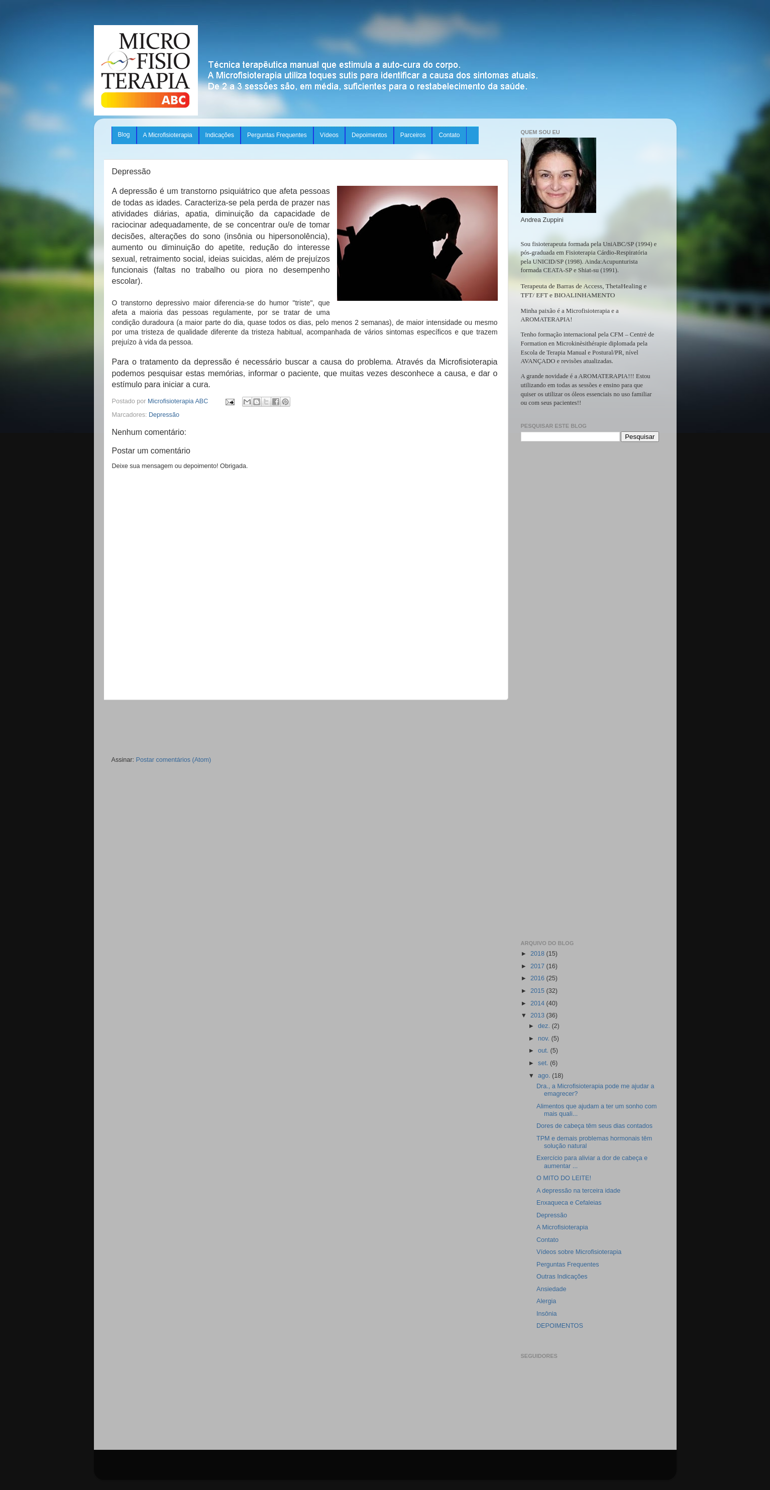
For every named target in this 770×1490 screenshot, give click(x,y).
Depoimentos (369, 135)
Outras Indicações (562, 1276)
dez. (545, 1025)
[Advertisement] (304, 728)
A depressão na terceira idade (578, 1190)
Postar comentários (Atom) (173, 759)
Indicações (219, 135)
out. (544, 1050)
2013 (538, 1015)
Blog (124, 134)
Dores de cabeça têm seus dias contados (594, 1125)
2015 (538, 990)
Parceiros (413, 135)
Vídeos (329, 135)
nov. (544, 1038)
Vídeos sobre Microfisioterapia (578, 1251)
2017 (538, 966)
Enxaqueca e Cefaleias (569, 1202)
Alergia (546, 1301)
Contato (449, 135)
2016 (538, 978)
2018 (538, 953)
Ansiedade (551, 1289)
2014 (538, 1003)
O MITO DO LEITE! (563, 1178)
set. (544, 1063)
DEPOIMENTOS (559, 1325)
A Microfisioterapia (167, 135)
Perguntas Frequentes (277, 135)
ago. (545, 1075)
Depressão (164, 414)
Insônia (546, 1313)
